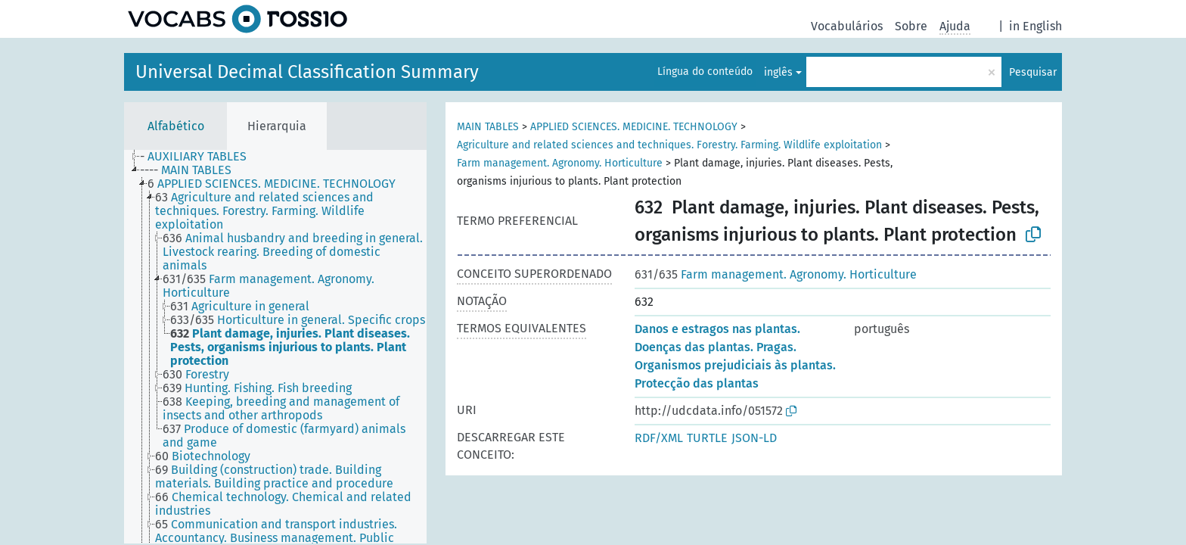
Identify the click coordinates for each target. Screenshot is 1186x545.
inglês (778, 72)
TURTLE (707, 438)
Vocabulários (847, 26)
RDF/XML (659, 438)
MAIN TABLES (488, 126)
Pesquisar (1033, 72)
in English (1035, 26)
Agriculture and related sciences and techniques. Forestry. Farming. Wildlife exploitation (669, 145)
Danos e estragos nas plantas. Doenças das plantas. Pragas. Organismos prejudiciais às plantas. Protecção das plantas (735, 356)
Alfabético (175, 126)
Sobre (911, 26)
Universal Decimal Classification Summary (307, 72)
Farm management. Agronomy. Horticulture (560, 163)
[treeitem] (199, 157)
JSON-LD (754, 438)
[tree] (275, 346)
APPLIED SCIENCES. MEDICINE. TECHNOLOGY (633, 126)
